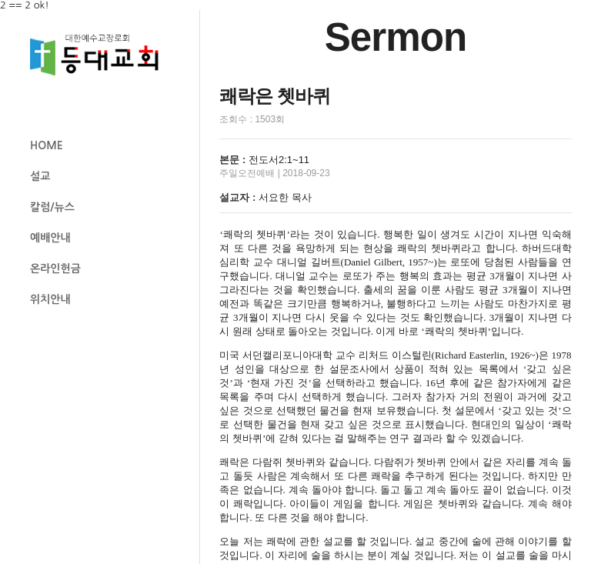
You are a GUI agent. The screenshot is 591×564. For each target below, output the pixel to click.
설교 (40, 176)
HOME (46, 145)
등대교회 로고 (101, 55)
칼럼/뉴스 (52, 207)
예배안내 (50, 237)
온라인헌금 (55, 268)
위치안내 (50, 299)
